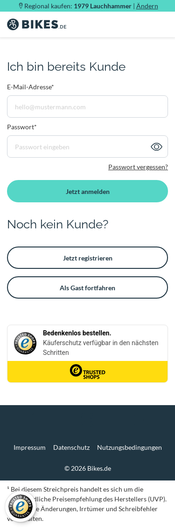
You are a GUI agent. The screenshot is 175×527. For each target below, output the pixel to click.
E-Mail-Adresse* (30, 87)
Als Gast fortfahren (87, 288)
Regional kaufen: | (91, 6)
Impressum (30, 447)
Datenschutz (71, 447)
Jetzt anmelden (88, 191)
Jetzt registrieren (87, 258)
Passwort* (22, 127)
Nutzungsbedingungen (129, 447)
